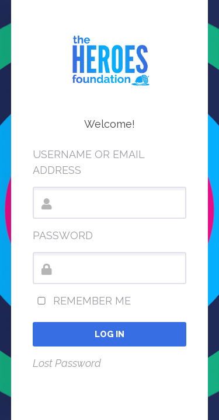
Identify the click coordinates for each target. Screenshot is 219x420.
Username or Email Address (88, 162)
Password (63, 235)
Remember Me (82, 301)
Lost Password (67, 363)
